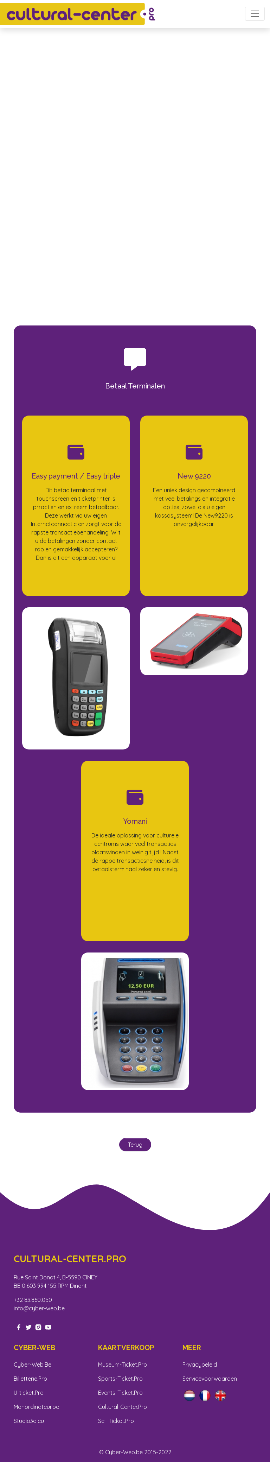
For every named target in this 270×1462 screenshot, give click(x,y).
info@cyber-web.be (39, 1308)
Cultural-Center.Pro (122, 1406)
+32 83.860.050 (33, 1299)
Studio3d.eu (29, 1420)
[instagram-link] (38, 1326)
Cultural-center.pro (70, 1259)
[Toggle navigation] (255, 14)
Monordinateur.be (36, 1406)
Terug (135, 1144)
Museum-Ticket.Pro (122, 1364)
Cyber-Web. (29, 1364)
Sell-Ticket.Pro (116, 1420)
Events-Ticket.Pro (120, 1392)
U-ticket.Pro (29, 1392)
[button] (20, 160)
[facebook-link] (19, 1326)
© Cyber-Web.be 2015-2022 (135, 1452)
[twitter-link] (28, 1326)
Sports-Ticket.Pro (120, 1378)
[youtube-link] (48, 1326)
